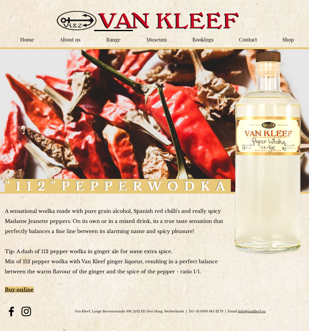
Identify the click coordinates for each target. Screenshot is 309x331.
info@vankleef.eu (252, 311)
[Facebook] (11, 311)
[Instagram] (26, 311)
